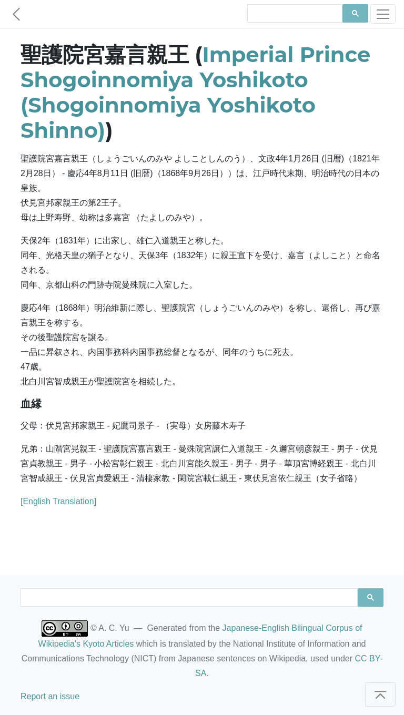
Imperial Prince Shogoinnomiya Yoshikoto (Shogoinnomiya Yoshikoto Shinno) (195, 92)
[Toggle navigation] (383, 14)
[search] (293, 13)
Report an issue (50, 696)
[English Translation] (58, 501)
